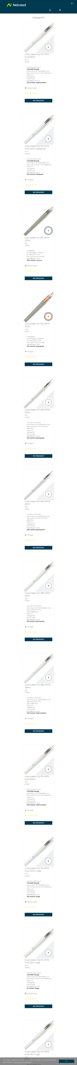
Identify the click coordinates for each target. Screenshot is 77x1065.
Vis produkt (38, 101)
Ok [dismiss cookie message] (67, 1061)
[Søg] (72, 3)
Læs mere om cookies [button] (22, 1062)
